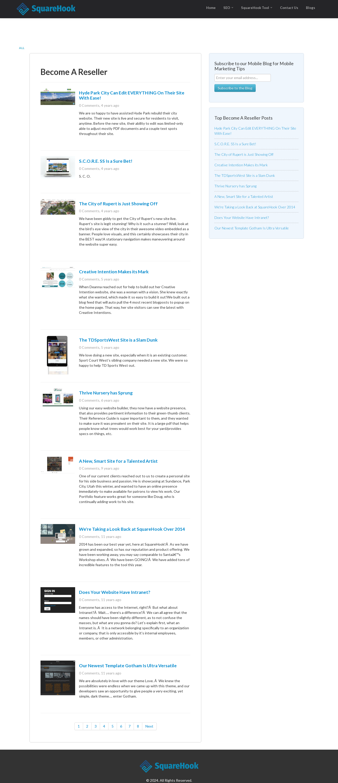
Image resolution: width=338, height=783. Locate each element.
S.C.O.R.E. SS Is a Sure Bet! (105, 161)
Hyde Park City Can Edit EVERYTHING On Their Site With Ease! (131, 95)
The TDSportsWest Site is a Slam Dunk (118, 340)
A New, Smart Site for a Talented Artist (118, 461)
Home (211, 8)
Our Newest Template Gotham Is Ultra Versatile (128, 665)
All (21, 48)
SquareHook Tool (256, 8)
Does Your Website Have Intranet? (114, 592)
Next (149, 726)
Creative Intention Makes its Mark (114, 271)
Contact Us (289, 8)
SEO (228, 8)
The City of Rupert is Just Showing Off (118, 203)
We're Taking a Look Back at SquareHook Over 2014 (132, 529)
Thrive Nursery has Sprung (106, 392)
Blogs (310, 8)
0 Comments (89, 105)
